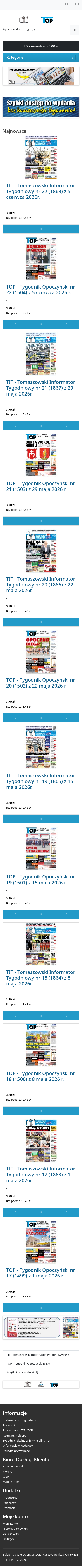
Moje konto (10, 1524)
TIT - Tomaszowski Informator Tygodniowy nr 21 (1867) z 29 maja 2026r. (40, 388)
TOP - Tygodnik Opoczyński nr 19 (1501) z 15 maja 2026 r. (40, 879)
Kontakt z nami (13, 1466)
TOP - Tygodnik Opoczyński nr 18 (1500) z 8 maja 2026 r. (40, 1076)
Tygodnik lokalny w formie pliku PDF (27, 1440)
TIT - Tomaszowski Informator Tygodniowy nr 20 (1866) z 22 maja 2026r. (40, 584)
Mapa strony (11, 1482)
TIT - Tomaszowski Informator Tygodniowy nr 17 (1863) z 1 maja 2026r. (40, 1174)
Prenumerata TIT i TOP (18, 1430)
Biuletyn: (8, 1539)
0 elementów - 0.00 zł (41, 46)
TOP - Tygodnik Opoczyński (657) (28, 1364)
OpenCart (29, 1554)
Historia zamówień (15, 1529)
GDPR (6, 1477)
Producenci (10, 1497)
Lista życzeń (11, 1534)
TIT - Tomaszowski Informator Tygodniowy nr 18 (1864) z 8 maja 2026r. (40, 978)
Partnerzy (9, 1503)
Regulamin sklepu (15, 1435)
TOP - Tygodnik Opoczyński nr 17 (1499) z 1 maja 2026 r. (40, 1273)
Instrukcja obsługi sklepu (19, 1420)
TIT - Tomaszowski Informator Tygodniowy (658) (38, 1355)
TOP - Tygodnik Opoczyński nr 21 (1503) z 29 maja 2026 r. (40, 486)
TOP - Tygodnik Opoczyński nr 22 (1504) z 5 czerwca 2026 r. (40, 289)
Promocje (9, 1508)
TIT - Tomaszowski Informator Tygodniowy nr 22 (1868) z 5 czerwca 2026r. (40, 191)
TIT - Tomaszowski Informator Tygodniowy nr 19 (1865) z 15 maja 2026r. (40, 781)
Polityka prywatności (16, 1451)
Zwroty (7, 1472)
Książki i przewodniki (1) (22, 1372)
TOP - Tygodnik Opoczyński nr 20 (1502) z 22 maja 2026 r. (40, 682)
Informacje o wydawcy (18, 1445)
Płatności (9, 1425)
